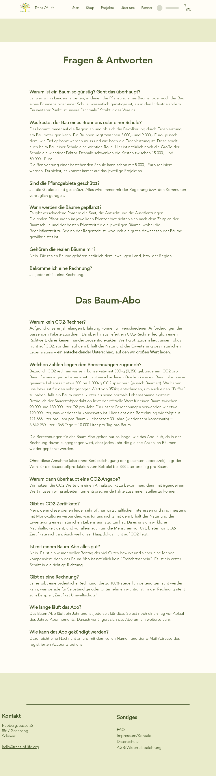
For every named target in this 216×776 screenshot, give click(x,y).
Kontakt (11, 716)
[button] (188, 7)
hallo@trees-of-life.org (20, 746)
